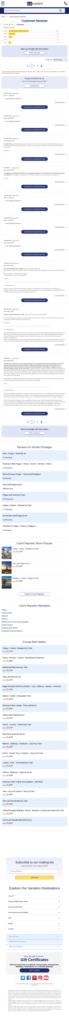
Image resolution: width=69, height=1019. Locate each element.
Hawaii (10, 923)
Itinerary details (61, 102)
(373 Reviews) (8, 499)
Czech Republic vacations (17, 17)
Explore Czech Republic (34, 594)
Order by (56, 59)
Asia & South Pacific (15, 907)
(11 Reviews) (7, 509)
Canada (11, 929)
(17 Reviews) (7, 458)
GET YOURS (34, 970)
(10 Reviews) (7, 520)
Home (4, 17)
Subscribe (34, 877)
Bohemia (5, 616)
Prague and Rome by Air (34, 78)
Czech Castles (7, 613)
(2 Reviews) (7, 478)
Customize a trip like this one (34, 107)
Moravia (4, 619)
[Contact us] (66, 4)
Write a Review (34, 53)
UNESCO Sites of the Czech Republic (15, 622)
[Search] (30, 10)
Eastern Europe (7, 625)
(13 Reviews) (7, 468)
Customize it (34, 86)
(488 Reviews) (8, 489)
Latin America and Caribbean (18, 912)
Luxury (11, 896)
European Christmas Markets (12, 631)
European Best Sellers (10, 628)
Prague (4, 610)
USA (9, 918)
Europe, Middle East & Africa (18, 901)
